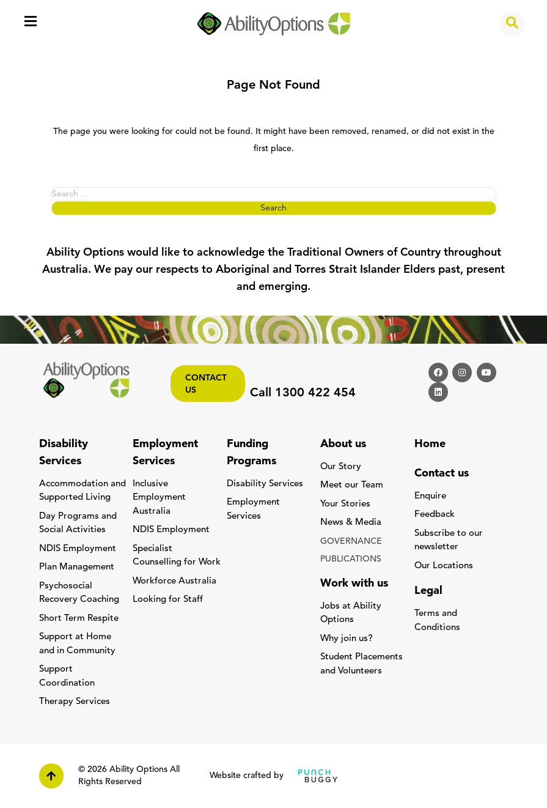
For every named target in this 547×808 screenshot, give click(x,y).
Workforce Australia (174, 581)
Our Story (340, 467)
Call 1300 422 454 (303, 393)
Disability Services (265, 484)
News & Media (350, 522)
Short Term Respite (79, 618)
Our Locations (443, 566)
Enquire (430, 496)
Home (430, 444)
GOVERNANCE (351, 541)
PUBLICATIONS (350, 559)
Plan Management (76, 567)
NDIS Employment (77, 549)
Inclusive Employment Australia (159, 498)
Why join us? (346, 638)
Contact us (206, 384)
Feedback (434, 514)
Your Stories (345, 504)
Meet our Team (351, 485)
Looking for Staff (168, 599)
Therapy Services (74, 701)
